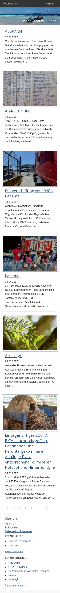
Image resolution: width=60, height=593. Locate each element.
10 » (46, 508)
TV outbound (10, 3)
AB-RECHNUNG (18, 111)
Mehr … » (10, 523)
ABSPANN (13, 31)
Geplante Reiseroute (19, 541)
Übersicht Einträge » (15, 585)
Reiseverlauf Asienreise (18, 531)
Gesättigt (13, 355)
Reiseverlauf (12, 527)
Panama (12, 275)
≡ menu (50, 4)
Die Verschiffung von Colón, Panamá (28, 571)
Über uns (13, 545)
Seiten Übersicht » (14, 551)
